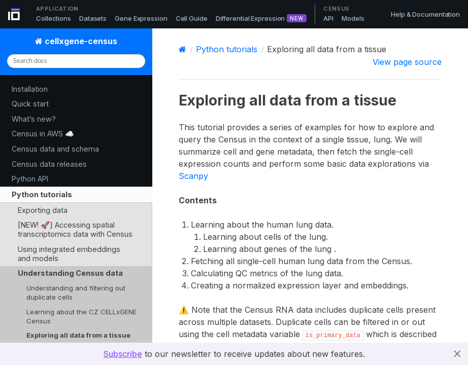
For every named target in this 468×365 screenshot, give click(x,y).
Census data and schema (55, 148)
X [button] (457, 354)
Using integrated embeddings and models (69, 254)
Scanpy (193, 176)
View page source (407, 62)
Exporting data (43, 210)
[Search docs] (76, 61)
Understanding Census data (70, 273)
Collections (53, 18)
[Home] (182, 49)
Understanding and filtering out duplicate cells (75, 292)
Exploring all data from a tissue (78, 335)
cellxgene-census (80, 41)
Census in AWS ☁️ (43, 133)
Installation (30, 89)
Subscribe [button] (123, 354)
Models (353, 18)
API (328, 18)
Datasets (93, 18)
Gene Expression (141, 18)
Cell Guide (192, 18)
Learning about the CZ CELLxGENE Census (81, 316)
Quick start (30, 103)
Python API (30, 178)
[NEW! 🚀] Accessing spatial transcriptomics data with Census (75, 229)
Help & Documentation (425, 14)
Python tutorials (42, 194)
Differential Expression (250, 18)
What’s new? (34, 119)
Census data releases (49, 164)
